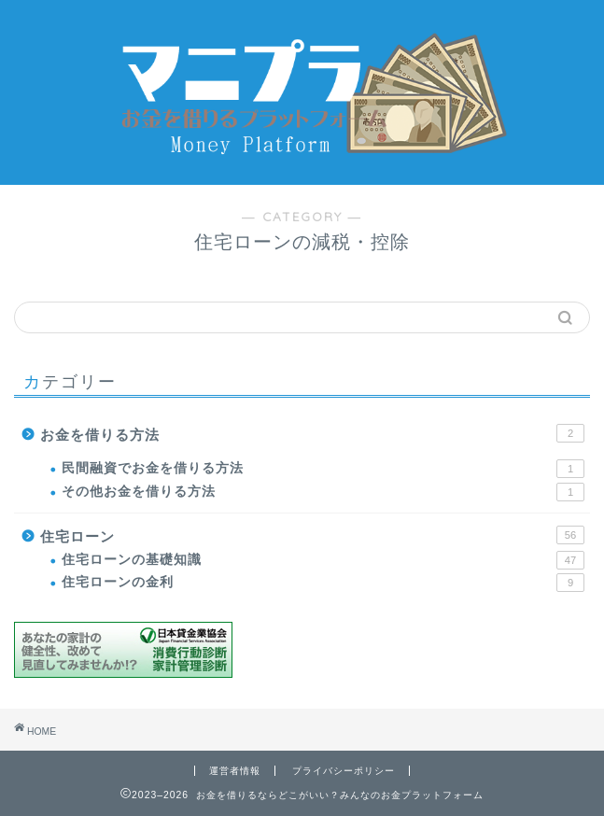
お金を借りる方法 (312, 433)
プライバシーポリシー (343, 771)
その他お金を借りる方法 (323, 492)
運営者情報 (234, 771)
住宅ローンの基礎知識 (323, 560)
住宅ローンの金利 (323, 582)
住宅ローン (312, 535)
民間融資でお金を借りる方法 (323, 468)
